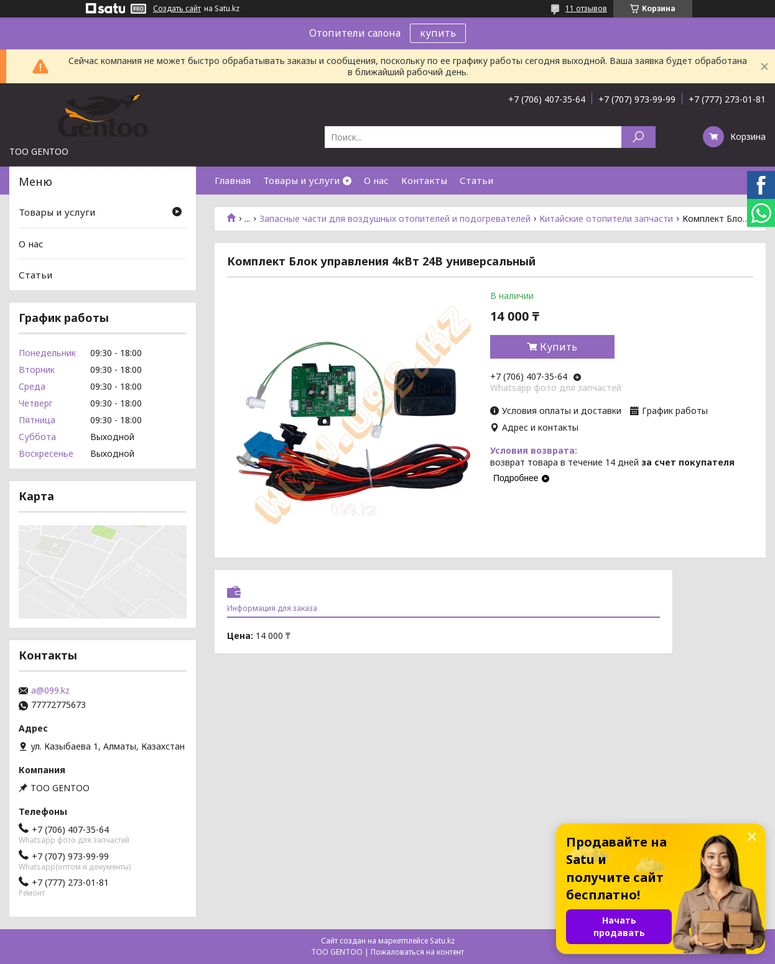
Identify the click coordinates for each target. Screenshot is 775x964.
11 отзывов (586, 8)
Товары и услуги (301, 180)
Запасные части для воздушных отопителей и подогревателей (395, 218)
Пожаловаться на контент (417, 952)
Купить (558, 347)
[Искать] (638, 137)
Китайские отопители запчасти (606, 218)
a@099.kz (50, 690)
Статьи (476, 180)
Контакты (424, 180)
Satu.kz (442, 940)
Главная (233, 180)
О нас (376, 180)
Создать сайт (177, 8)
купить (438, 33)
